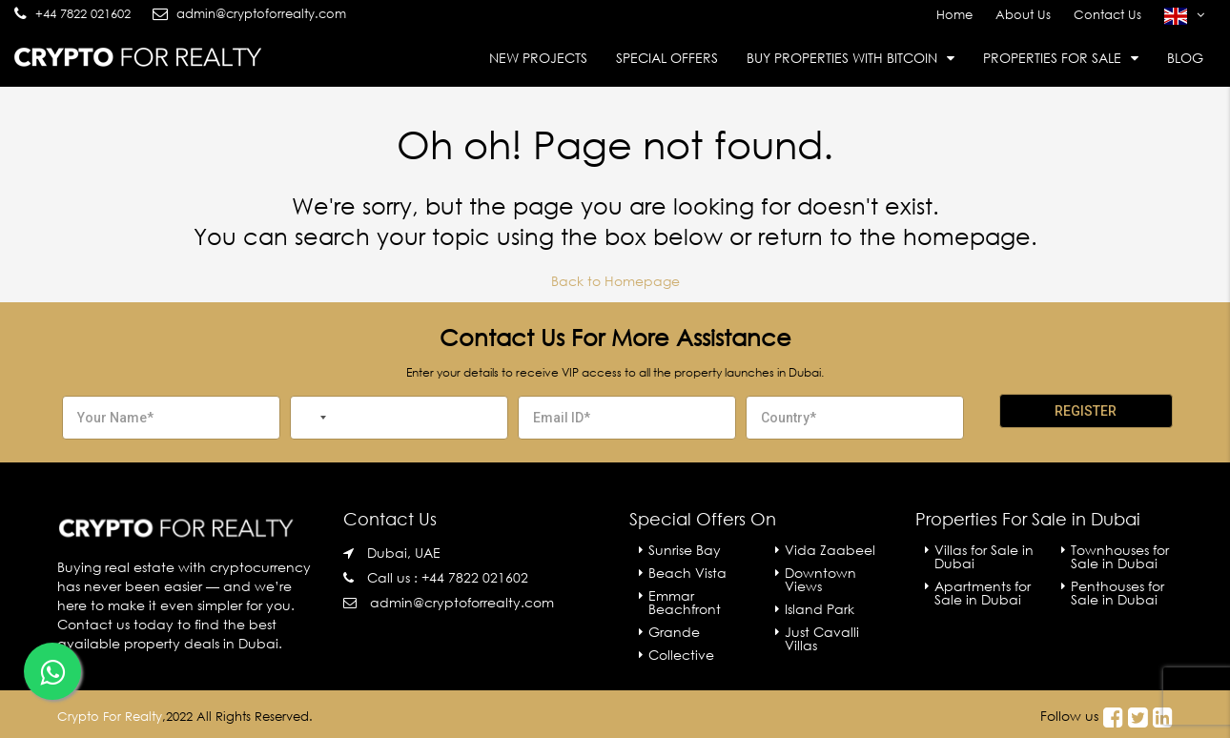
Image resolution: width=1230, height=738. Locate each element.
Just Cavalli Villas (822, 638)
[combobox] (312, 418)
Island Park (819, 609)
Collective (681, 655)
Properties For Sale (1052, 58)
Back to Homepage (615, 281)
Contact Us (1107, 15)
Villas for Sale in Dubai (984, 556)
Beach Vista (687, 573)
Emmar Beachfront (684, 602)
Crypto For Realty (109, 716)
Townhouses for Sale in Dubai (1120, 556)
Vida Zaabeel (830, 550)
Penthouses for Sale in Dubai (1117, 592)
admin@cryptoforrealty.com (462, 602)
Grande (674, 632)
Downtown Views (820, 579)
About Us (1023, 15)
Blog (1185, 58)
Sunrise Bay (684, 550)
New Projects (538, 58)
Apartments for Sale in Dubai (982, 592)
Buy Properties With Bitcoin (842, 58)
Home (954, 15)
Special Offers (667, 58)
